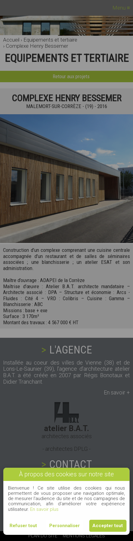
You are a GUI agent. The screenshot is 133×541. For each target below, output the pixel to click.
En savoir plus (44, 509)
